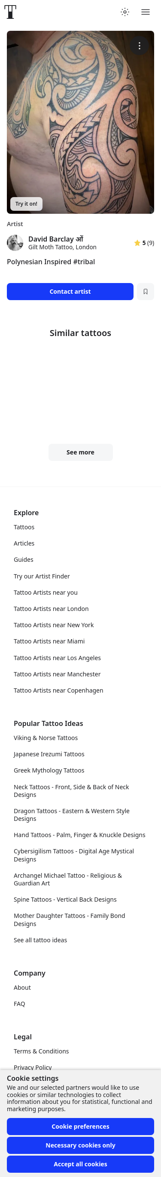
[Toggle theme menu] (125, 12)
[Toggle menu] (145, 12)
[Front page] (10, 12)
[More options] (139, 45)
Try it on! (26, 203)
